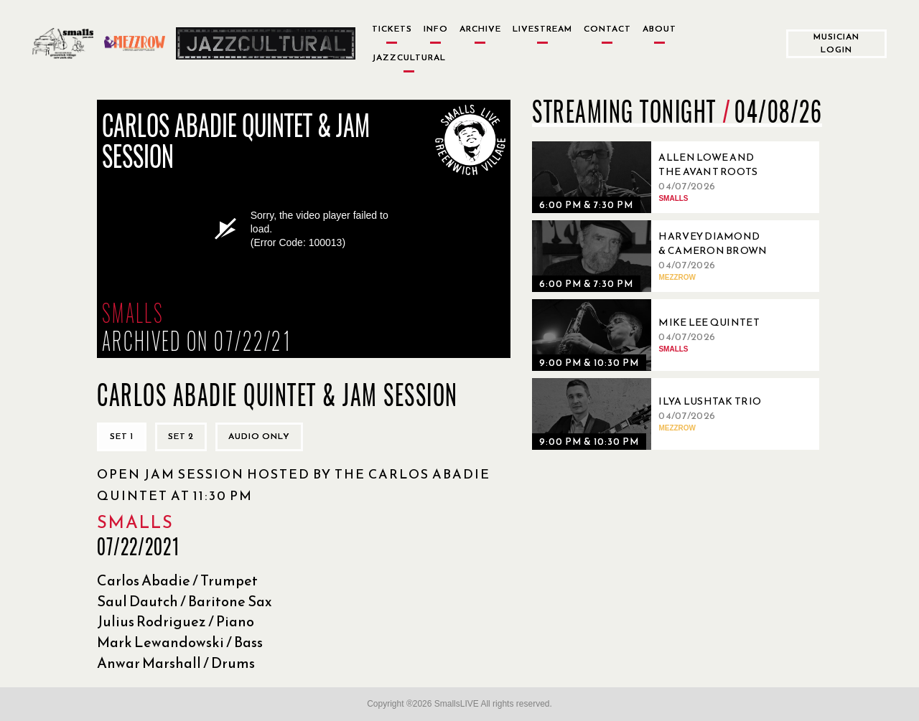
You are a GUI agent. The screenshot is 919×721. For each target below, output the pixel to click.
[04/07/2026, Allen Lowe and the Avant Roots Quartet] (654, 177)
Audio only (259, 436)
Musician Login (836, 42)
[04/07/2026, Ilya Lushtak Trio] (654, 414)
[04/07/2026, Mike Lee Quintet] (654, 335)
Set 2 (181, 436)
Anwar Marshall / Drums (176, 663)
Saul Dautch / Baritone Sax (184, 601)
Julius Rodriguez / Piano (175, 621)
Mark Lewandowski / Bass (180, 642)
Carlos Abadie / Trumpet (177, 580)
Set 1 (122, 436)
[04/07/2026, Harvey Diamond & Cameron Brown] (654, 256)
